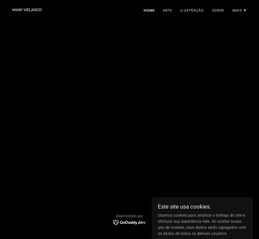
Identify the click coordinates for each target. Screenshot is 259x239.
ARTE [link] (167, 10)
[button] (239, 10)
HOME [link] (149, 10)
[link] (27, 9)
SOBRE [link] (218, 10)
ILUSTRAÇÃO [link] (192, 10)
